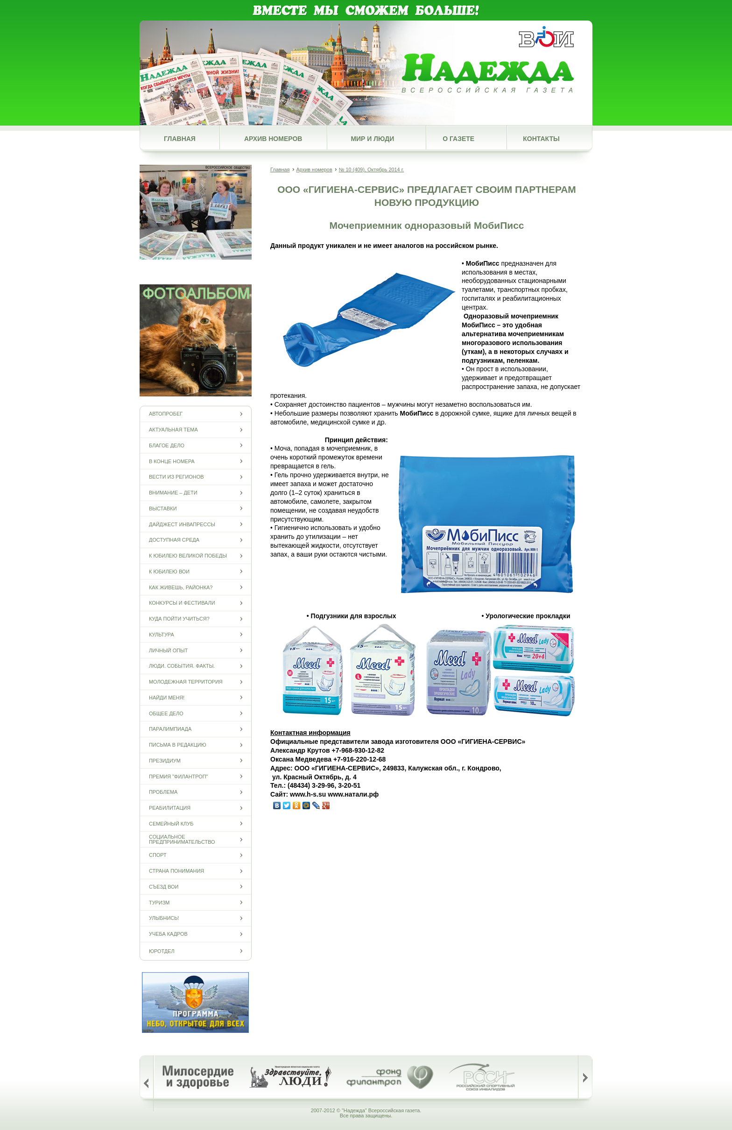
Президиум (165, 760)
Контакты (541, 138)
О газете (458, 138)
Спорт (158, 855)
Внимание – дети (173, 492)
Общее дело (166, 713)
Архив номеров (273, 138)
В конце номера (172, 461)
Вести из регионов (176, 477)
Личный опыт (168, 650)
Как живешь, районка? (180, 587)
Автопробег (166, 414)
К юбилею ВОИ (169, 571)
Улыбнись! (164, 918)
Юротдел (162, 950)
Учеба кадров (168, 934)
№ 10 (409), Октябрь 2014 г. (371, 169)
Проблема (163, 792)
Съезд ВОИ (163, 886)
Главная (180, 138)
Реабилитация (169, 808)
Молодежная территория (186, 682)
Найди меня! (166, 697)
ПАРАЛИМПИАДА (170, 729)
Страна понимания (176, 871)
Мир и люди (372, 138)
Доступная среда (174, 540)
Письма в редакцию (177, 745)
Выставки (162, 508)
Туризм (159, 902)
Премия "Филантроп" (178, 776)
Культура (161, 634)
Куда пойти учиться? (179, 619)
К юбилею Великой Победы (188, 555)
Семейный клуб (171, 823)
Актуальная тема (173, 429)
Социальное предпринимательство (182, 839)
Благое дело (166, 445)
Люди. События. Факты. (182, 666)
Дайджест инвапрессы (182, 524)
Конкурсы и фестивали (182, 603)
